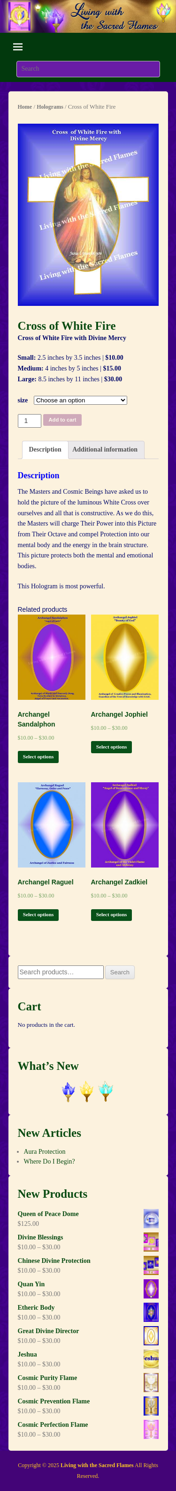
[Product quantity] (30, 421)
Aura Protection (45, 1151)
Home (25, 107)
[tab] (45, 450)
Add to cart (63, 420)
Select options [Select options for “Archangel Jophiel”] (111, 746)
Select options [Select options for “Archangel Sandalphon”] (38, 756)
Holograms (50, 107)
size (23, 400)
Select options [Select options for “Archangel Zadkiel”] (111, 914)
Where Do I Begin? (49, 1161)
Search (120, 972)
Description (45, 449)
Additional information (105, 449)
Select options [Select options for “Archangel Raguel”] (38, 914)
